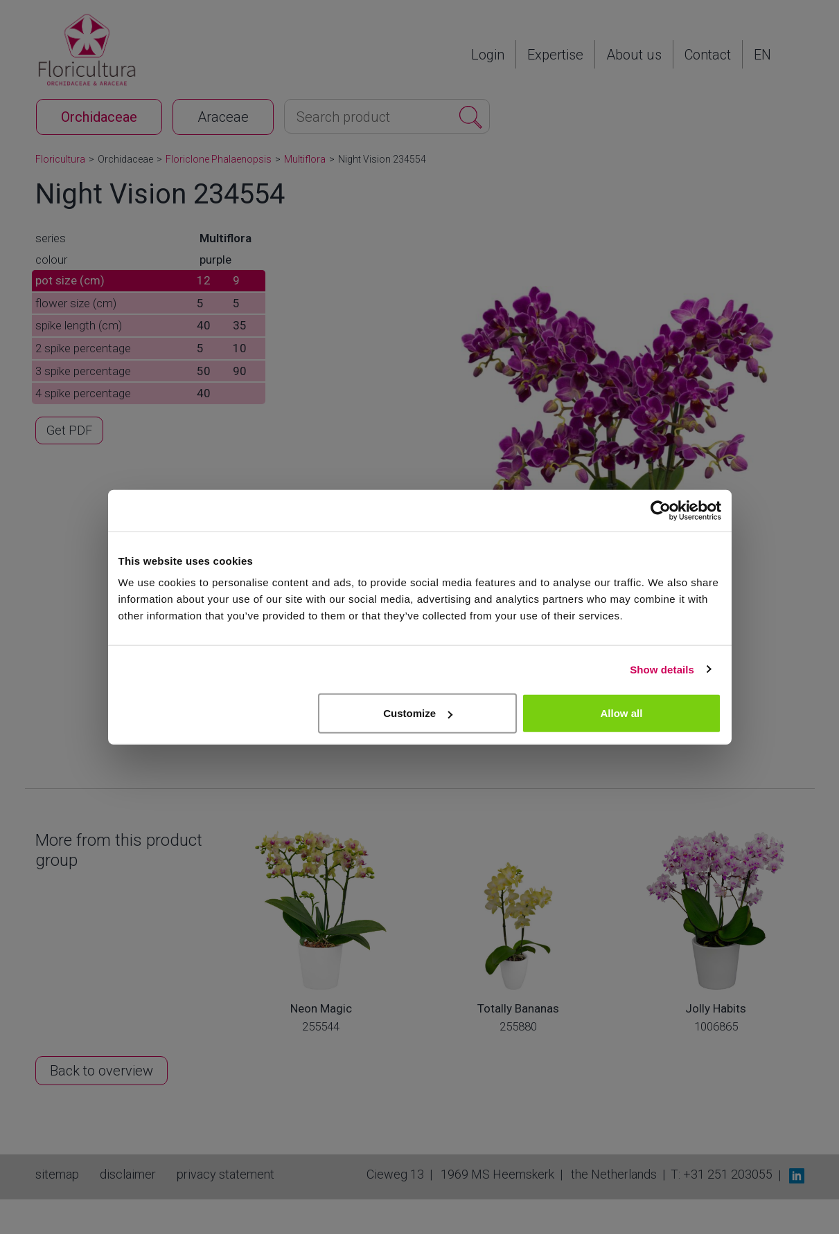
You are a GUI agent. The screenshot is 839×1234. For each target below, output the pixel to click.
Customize (417, 713)
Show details (662, 669)
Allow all (622, 713)
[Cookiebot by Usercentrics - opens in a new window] (660, 510)
